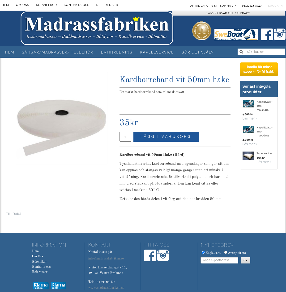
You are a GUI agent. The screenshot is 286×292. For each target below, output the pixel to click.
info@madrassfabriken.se (106, 258)
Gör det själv (197, 52)
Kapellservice (157, 52)
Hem (9, 52)
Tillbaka (13, 214)
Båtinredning (116, 52)
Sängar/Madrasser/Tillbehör (58, 52)
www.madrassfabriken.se (106, 287)
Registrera (213, 253)
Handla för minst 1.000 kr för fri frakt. (258, 69)
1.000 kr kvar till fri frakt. (228, 13)
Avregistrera (237, 253)
